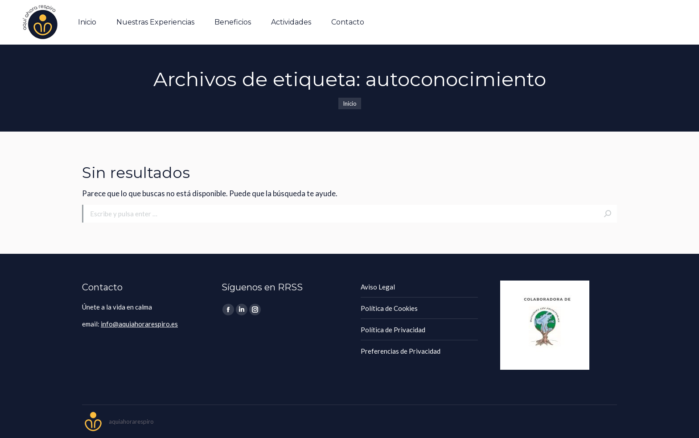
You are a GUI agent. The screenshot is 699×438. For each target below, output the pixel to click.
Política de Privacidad (393, 330)
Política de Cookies (389, 308)
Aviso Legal (378, 287)
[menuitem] (87, 22)
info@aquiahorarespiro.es (139, 324)
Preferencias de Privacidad (400, 351)
